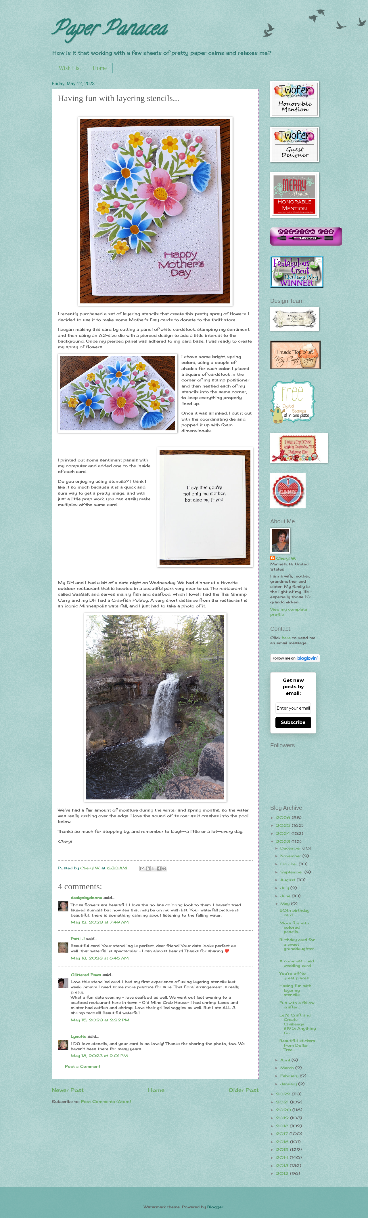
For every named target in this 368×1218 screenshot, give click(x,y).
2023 (284, 841)
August (288, 879)
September (292, 872)
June (286, 896)
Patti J (78, 938)
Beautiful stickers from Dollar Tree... (297, 1045)
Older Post (244, 1090)
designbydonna (86, 897)
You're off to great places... (295, 975)
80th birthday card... (294, 912)
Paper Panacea (109, 30)
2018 (283, 1126)
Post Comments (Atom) (106, 1101)
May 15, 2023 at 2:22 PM (100, 1020)
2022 (284, 1094)
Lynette (78, 1036)
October (289, 864)
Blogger (215, 1206)
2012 (283, 1173)
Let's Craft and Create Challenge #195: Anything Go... (297, 1024)
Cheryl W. (286, 558)
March (287, 1067)
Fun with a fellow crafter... (296, 1004)
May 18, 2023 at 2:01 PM (99, 1055)
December (291, 848)
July (285, 888)
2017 (283, 1133)
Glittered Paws (86, 974)
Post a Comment (82, 1066)
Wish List (70, 68)
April (286, 1060)
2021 (283, 1102)
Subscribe (293, 722)
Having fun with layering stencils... (295, 990)
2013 (283, 1165)
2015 (283, 1149)
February (290, 1075)
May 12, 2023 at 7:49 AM (100, 922)
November (291, 856)
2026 (284, 817)
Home (100, 68)
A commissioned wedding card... (296, 963)
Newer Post (68, 1090)
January (289, 1084)
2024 (284, 833)
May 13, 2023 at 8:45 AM (100, 958)
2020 (284, 1109)
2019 (283, 1118)
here (286, 637)
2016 (283, 1141)
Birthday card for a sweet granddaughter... (297, 946)
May (285, 903)
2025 (284, 825)
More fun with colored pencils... (294, 927)
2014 (283, 1157)
